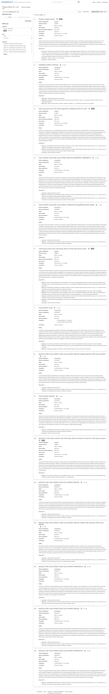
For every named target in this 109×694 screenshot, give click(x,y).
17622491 (56, 21)
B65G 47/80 (44, 103)
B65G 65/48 (44, 100)
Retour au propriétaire (26, 7)
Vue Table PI (104, 11)
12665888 (56, 442)
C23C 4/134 (44, 59)
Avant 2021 (6, 38)
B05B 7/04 (44, 299)
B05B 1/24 (44, 475)
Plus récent (86, 11)
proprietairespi (39, 691)
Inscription (99, 2)
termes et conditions (68, 691)
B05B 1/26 (44, 282)
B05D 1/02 (44, 348)
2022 (5, 36)
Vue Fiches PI (95, 11)
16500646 (56, 111)
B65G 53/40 (44, 98)
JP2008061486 (57, 528)
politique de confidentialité (59, 691)
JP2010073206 (57, 358)
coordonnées (50, 691)
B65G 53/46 (44, 58)
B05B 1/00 (44, 291)
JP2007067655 (57, 653)
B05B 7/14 (44, 145)
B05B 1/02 (44, 292)
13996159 (56, 251)
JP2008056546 (57, 611)
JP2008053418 (57, 569)
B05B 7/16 (44, 149)
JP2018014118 (57, 207)
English (93, 2)
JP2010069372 (57, 398)
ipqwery (44, 691)
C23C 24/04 (44, 152)
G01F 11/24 (44, 51)
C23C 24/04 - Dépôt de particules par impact (13, 43)
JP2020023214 (57, 67)
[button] (4, 17)
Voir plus (5, 54)
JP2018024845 (57, 160)
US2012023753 (57, 310)
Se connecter (105, 2)
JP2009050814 (57, 484)
